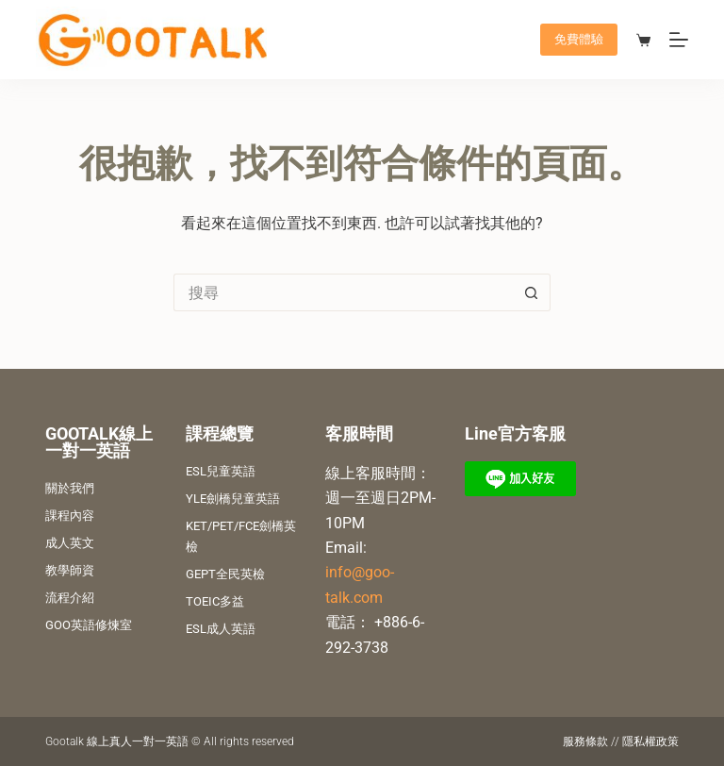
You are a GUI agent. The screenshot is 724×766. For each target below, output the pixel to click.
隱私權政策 (650, 741)
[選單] (678, 39)
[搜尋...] (343, 292)
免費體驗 (578, 39)
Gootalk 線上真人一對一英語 (117, 741)
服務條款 (585, 741)
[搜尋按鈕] (532, 292)
